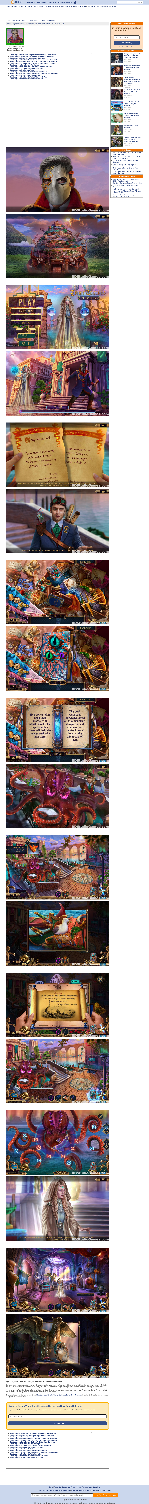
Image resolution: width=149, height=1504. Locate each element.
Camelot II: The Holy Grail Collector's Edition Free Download (132, 92)
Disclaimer (96, 1487)
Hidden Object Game (65, 2)
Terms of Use (87, 1487)
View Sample (122, 46)
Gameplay (52, 2)
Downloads (31, 2)
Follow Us (74, 1490)
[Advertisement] (74, 14)
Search (140, 2)
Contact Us (66, 1487)
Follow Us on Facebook (46, 1490)
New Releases (12, 6)
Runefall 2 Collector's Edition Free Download (127, 183)
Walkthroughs (42, 2)
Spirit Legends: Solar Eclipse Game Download (26, 68)
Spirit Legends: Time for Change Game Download (27, 58)
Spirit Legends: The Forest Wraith (22, 70)
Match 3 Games (39, 6)
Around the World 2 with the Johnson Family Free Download (133, 103)
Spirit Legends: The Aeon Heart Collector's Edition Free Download (33, 60)
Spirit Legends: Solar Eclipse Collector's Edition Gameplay (31, 67)
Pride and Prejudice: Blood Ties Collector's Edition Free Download (127, 157)
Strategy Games (69, 6)
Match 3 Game (128, 129)
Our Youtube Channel (103, 1490)
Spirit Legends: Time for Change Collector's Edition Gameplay (32, 56)
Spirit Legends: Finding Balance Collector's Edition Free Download (33, 61)
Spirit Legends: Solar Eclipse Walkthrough (25, 65)
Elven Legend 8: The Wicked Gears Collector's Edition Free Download (124, 165)
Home (51, 1487)
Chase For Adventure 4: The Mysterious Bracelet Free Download (126, 195)
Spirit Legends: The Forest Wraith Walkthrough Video (29, 77)
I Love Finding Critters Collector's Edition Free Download (131, 115)
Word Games (111, 6)
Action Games (101, 6)
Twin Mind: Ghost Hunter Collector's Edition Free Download (132, 67)
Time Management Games (54, 6)
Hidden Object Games (25, 6)
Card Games (91, 6)
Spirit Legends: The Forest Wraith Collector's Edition (28, 72)
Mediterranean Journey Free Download (126, 189)
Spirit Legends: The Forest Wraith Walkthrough (26, 78)
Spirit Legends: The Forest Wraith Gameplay (25, 75)
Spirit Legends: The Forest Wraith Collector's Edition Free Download (34, 73)
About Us (57, 1487)
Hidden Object (128, 59)
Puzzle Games (81, 6)
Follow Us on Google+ (87, 1490)
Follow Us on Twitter (62, 1490)
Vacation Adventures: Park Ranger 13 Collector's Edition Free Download (132, 139)
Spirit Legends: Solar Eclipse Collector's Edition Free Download (32, 63)
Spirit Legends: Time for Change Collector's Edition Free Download (33, 55)
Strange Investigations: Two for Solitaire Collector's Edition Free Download (132, 55)
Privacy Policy (130, 46)
